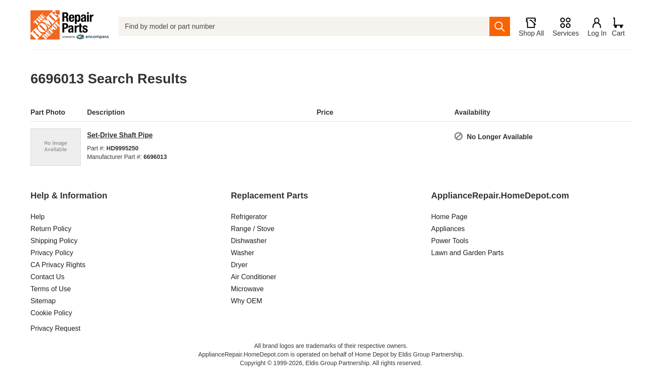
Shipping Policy (53, 240)
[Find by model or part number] (302, 26)
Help (37, 216)
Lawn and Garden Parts (467, 252)
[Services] (562, 27)
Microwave (247, 289)
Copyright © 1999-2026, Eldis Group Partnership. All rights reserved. (331, 363)
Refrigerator (249, 216)
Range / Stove (252, 228)
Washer (243, 252)
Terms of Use (50, 289)
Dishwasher (249, 240)
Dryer (239, 264)
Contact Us (47, 276)
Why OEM (246, 301)
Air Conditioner (253, 276)
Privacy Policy (51, 252)
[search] (496, 26)
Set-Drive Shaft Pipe (120, 135)
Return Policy (50, 228)
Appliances (448, 228)
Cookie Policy (51, 313)
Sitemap (43, 301)
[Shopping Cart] (621, 27)
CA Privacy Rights (57, 264)
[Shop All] (527, 27)
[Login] (593, 27)
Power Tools (449, 240)
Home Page (449, 216)
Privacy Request (55, 328)
